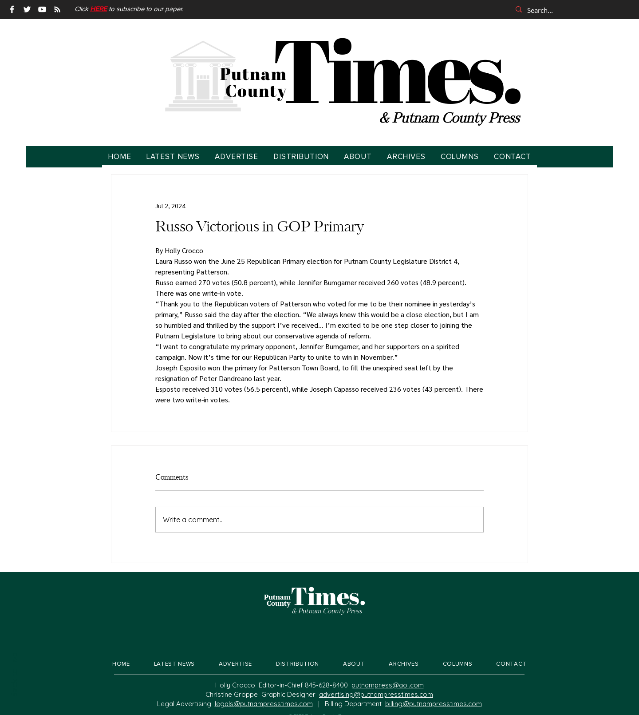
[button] (98, 9)
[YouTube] (42, 9)
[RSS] (57, 9)
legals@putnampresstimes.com (264, 703)
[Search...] (570, 10)
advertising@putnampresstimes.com (376, 694)
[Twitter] (27, 9)
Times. (396, 69)
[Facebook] (12, 9)
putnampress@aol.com (387, 685)
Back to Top (14, 675)
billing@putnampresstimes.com (433, 703)
